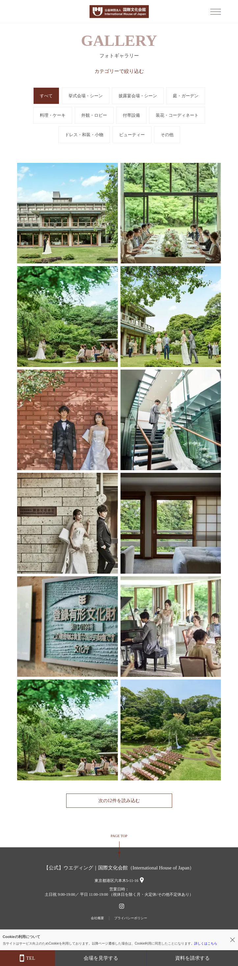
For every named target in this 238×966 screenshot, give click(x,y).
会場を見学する (101, 958)
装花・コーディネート (177, 115)
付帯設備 (131, 115)
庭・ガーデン (185, 95)
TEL (27, 958)
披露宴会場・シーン (138, 95)
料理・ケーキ (53, 115)
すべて (46, 95)
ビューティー (132, 134)
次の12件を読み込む (119, 800)
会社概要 (97, 918)
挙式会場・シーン (85, 95)
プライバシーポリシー (130, 918)
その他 (167, 134)
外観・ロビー (94, 115)
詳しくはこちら (205, 943)
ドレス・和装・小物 (84, 134)
